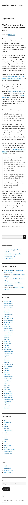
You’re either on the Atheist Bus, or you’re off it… (13, 28)
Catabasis (6, 252)
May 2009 (7, 387)
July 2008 (6, 404)
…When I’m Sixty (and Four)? (12, 250)
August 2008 (7, 401)
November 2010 (8, 366)
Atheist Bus (11, 34)
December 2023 (8, 303)
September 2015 (8, 322)
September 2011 (8, 353)
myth (5, 437)
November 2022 (8, 308)
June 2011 (6, 358)
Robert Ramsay (8, 270)
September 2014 (8, 333)
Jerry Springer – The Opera (17, 91)
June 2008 (7, 406)
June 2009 (7, 385)
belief (5, 420)
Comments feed (8, 470)
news (6, 228)
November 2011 (8, 351)
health (6, 433)
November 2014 (8, 331)
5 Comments (18, 228)
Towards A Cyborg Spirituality (12, 254)
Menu (4, 9)
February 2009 (8, 393)
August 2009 (7, 381)
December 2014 (8, 328)
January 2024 (7, 301)
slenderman (7, 445)
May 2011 (6, 360)
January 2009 (8, 395)
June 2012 (6, 345)
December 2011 (8, 349)
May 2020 (6, 312)
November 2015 (8, 320)
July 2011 (6, 356)
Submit (6, 489)
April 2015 (7, 324)
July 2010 (6, 368)
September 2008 (8, 399)
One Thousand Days (9, 256)
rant (5, 441)
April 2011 (6, 362)
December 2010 (8, 364)
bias (3, 228)
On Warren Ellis (8, 258)
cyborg (6, 426)
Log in (5, 466)
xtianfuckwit (11, 228)
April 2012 (7, 347)
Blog (5, 424)
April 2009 (7, 389)
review (6, 443)
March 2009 (7, 391)
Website (4, 481)
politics (6, 439)
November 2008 (8, 397)
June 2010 (6, 370)
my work (6, 435)
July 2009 (6, 383)
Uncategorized (15, 226)
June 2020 (7, 310)
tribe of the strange (9, 449)
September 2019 (8, 314)
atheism (22, 226)
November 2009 (8, 376)
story (5, 447)
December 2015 (8, 318)
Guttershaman (8, 430)
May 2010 (6, 372)
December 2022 (8, 305)
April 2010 (7, 374)
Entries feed (7, 468)
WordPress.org (8, 472)
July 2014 (6, 337)
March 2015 (7, 326)
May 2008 (6, 408)
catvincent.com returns (12, 5)
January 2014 (7, 341)
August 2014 (7, 335)
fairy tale (6, 428)
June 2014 (6, 339)
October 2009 (8, 379)
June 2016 (6, 316)
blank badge (7, 422)
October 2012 (7, 343)
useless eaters (8, 453)
